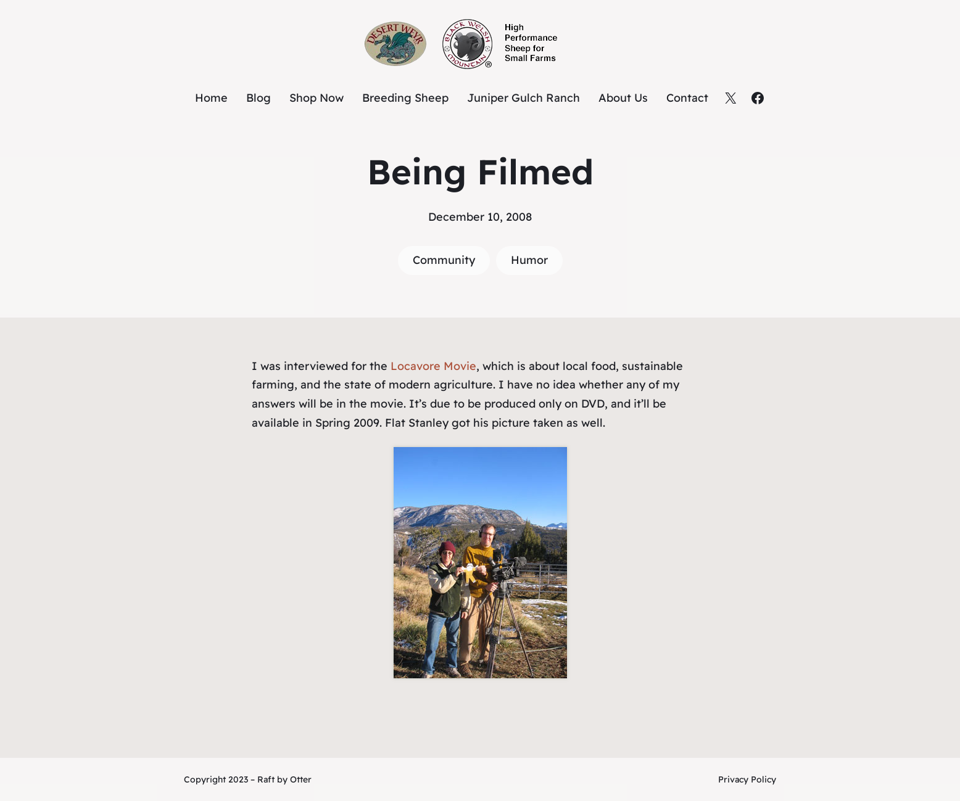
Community (444, 260)
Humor (529, 260)
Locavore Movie (433, 366)
